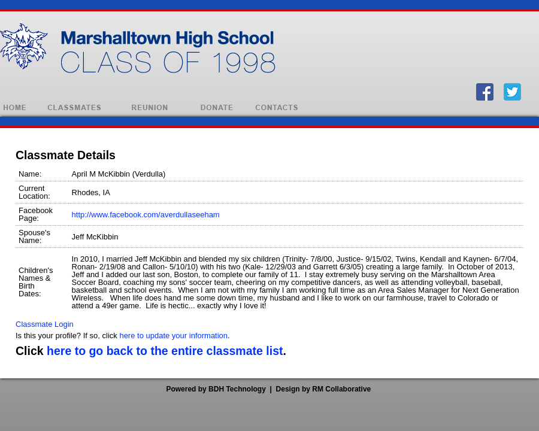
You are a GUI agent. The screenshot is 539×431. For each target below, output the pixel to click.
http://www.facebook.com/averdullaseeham (146, 214)
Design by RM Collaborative (323, 389)
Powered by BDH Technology (215, 389)
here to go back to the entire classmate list (165, 350)
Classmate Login (45, 324)
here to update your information (173, 335)
